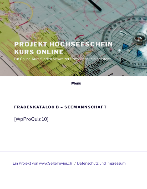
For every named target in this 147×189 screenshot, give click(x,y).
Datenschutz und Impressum (101, 163)
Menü (73, 83)
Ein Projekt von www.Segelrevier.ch (43, 163)
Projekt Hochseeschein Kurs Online (63, 48)
